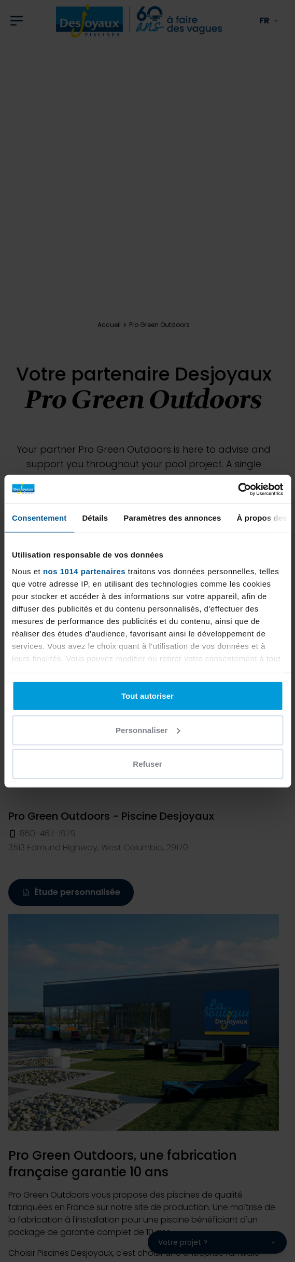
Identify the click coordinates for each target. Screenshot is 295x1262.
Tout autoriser (147, 695)
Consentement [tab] (39, 517)
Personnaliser (148, 729)
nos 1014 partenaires (84, 570)
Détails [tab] (95, 517)
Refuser (147, 763)
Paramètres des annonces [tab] (172, 517)
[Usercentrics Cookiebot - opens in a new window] (237, 489)
